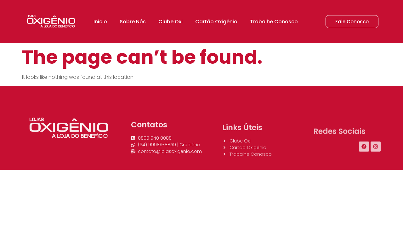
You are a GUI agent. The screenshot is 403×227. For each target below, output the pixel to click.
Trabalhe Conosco (274, 21)
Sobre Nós (133, 21)
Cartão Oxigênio (216, 21)
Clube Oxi (170, 21)
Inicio (100, 21)
